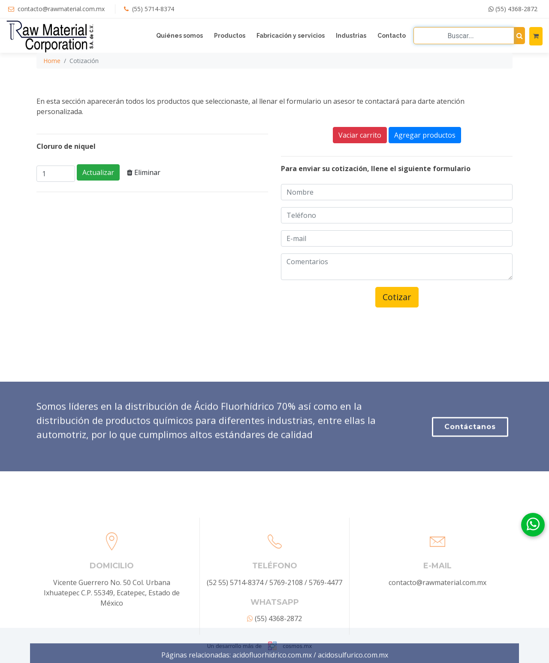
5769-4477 (325, 615)
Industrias (351, 35)
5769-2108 (286, 615)
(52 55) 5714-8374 (235, 615)
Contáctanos (470, 442)
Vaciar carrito (359, 135)
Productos (229, 35)
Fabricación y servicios (290, 35)
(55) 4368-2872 (513, 9)
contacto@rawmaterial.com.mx (61, 9)
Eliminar (143, 172)
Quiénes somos (179, 35)
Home (51, 61)
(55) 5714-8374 (153, 9)
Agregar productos (424, 135)
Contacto (391, 35)
